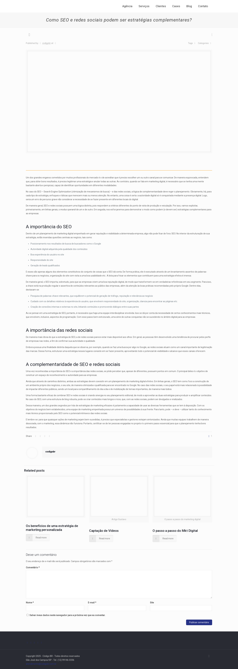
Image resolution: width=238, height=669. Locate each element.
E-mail (92, 602)
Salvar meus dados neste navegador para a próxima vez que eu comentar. (67, 615)
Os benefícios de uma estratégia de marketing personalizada (52, 528)
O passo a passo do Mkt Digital (175, 531)
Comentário (33, 567)
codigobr (46, 43)
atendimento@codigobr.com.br (41, 664)
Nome (30, 602)
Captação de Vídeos (104, 531)
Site (152, 602)
